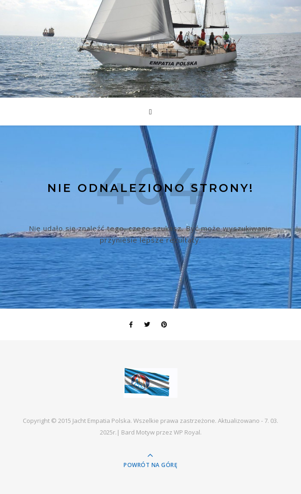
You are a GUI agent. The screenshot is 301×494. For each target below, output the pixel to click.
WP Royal (187, 432)
